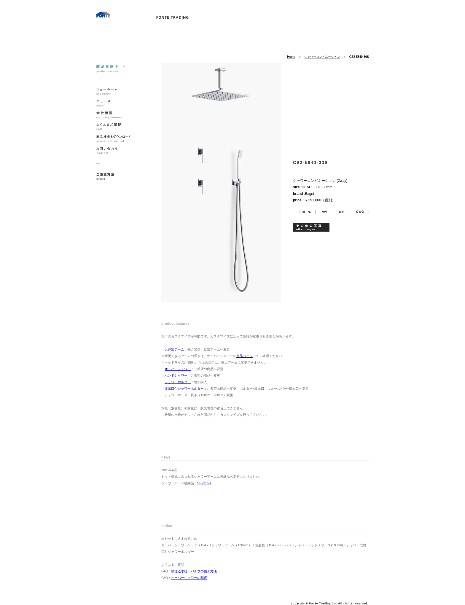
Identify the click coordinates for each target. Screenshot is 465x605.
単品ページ (244, 356)
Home (291, 56)
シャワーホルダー (178, 382)
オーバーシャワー (178, 369)
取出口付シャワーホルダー (184, 388)
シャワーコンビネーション (322, 56)
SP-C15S (204, 483)
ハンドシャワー (176, 375)
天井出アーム (174, 349)
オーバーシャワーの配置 (189, 577)
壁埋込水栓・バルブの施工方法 (194, 571)
